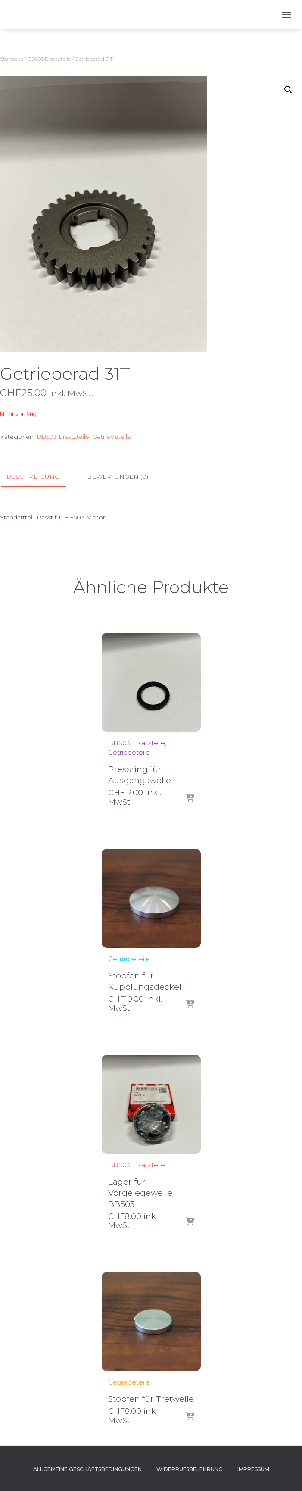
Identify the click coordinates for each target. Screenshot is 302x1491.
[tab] (39, 477)
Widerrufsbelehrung (189, 1469)
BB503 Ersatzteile (49, 59)
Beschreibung (32, 477)
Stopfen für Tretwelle (151, 1399)
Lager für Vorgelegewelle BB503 (140, 1193)
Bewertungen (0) (117, 477)
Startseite (11, 59)
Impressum (253, 1469)
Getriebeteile (111, 437)
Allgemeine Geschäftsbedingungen (87, 1469)
